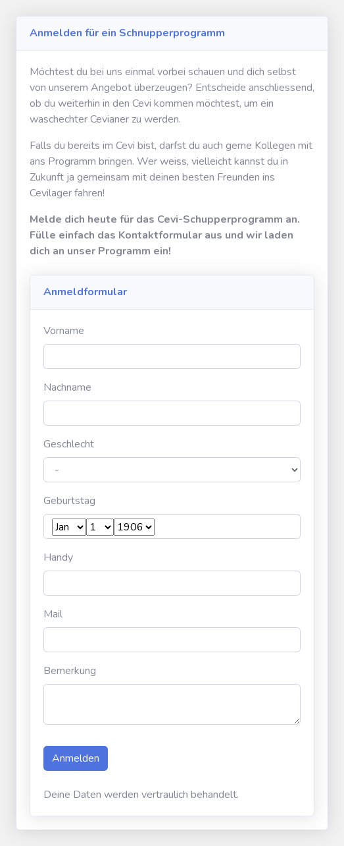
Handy (58, 557)
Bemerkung (69, 670)
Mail (52, 614)
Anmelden (75, 758)
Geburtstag (69, 501)
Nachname (67, 387)
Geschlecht (68, 444)
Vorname (63, 331)
